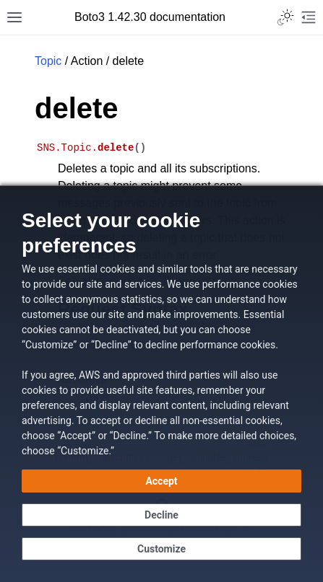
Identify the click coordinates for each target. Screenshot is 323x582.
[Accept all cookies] (161, 481)
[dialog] (161, 383)
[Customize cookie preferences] (161, 548)
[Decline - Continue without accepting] (161, 514)
